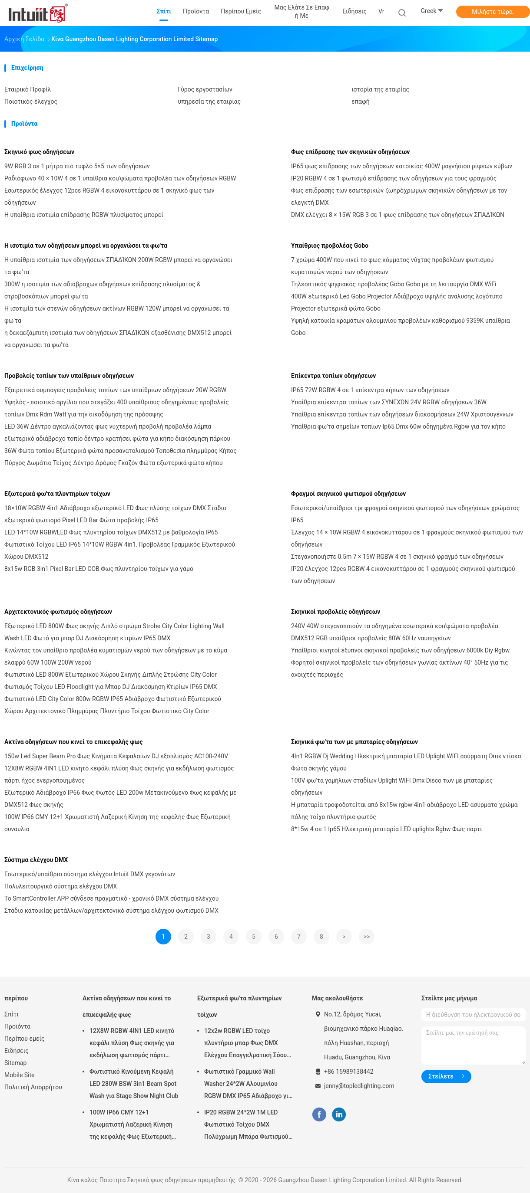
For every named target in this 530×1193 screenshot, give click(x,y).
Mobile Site (19, 1075)
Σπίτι (11, 1014)
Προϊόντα (17, 1026)
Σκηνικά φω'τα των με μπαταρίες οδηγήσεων (354, 741)
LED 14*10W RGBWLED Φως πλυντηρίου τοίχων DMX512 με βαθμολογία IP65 (111, 532)
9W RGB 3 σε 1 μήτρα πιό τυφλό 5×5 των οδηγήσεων (77, 166)
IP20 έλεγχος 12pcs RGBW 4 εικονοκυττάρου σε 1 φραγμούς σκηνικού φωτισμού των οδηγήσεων (403, 574)
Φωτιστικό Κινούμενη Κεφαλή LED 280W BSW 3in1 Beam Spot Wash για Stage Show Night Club (134, 1083)
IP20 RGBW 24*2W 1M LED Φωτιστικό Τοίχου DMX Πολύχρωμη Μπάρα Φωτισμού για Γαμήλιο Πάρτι (246, 1126)
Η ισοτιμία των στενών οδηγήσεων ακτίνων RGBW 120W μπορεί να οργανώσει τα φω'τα (116, 314)
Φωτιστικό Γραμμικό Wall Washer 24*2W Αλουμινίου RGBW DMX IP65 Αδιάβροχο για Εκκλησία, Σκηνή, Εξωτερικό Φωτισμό (248, 1085)
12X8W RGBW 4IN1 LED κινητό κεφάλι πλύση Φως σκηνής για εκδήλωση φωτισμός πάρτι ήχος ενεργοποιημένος (119, 774)
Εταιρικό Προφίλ (27, 89)
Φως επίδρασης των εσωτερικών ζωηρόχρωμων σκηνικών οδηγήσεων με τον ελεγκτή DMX (399, 196)
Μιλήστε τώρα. (493, 11)
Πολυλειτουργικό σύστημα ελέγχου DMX (60, 886)
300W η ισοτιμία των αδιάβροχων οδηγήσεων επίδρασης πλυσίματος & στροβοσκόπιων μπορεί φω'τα (102, 290)
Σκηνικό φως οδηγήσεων (39, 151)
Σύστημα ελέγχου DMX (36, 859)
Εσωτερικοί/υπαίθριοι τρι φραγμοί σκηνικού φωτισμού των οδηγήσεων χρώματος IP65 (405, 514)
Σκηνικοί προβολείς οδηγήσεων (335, 611)
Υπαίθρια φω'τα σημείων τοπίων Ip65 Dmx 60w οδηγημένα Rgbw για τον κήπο (398, 426)
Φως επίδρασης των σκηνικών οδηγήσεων (350, 151)
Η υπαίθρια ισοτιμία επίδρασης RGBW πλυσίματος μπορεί (83, 214)
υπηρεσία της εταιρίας (209, 101)
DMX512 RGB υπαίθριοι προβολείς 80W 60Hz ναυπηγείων (371, 638)
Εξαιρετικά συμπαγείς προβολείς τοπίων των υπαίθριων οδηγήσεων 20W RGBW (115, 390)
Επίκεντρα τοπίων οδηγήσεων (333, 375)
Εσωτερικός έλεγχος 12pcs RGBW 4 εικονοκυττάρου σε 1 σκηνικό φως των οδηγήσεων (109, 196)
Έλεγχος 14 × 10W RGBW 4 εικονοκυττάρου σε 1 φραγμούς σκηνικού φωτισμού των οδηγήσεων (407, 538)
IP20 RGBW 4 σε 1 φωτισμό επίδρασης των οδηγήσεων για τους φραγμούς (394, 178)
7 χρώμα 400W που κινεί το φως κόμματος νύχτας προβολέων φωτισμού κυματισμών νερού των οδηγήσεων (392, 265)
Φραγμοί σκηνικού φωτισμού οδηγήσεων (348, 493)
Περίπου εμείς (24, 1038)
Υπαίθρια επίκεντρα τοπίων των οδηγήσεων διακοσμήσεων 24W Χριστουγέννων (402, 414)
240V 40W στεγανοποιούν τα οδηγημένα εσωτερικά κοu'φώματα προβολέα (394, 626)
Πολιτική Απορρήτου (33, 1087)
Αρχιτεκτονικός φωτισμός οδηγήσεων (58, 611)
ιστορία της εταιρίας (380, 89)
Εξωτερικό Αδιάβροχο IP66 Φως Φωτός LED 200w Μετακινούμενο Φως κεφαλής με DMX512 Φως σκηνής (120, 798)
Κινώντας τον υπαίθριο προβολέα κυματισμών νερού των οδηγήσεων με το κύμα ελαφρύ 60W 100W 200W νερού (115, 656)
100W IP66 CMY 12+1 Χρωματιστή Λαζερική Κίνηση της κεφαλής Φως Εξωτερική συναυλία (117, 822)
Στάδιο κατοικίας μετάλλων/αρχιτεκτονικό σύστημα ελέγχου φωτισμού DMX (111, 910)
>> (367, 936)
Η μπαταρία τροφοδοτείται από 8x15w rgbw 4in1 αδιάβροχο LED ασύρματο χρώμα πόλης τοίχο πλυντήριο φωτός (404, 810)
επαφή (360, 101)
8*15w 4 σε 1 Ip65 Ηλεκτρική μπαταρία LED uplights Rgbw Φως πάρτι (386, 829)
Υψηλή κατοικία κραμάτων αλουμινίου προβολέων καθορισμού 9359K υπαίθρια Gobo (400, 326)
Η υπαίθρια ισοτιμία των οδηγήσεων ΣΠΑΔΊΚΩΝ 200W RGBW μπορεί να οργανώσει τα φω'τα (118, 265)
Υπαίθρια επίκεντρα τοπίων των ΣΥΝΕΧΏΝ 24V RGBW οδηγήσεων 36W (389, 402)
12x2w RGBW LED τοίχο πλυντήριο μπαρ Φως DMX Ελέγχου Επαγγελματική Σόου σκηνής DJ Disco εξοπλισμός (245, 1044)
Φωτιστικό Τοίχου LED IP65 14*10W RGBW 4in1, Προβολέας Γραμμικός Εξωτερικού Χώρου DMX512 (119, 550)
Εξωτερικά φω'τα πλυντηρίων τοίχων (57, 493)
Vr (381, 11)
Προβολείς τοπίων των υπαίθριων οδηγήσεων (69, 375)
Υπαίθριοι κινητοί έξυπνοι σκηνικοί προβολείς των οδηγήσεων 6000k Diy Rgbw (400, 650)
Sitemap (15, 1062)
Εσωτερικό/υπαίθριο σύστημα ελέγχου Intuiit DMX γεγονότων (89, 874)
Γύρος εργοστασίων (205, 89)
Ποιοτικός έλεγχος (30, 101)
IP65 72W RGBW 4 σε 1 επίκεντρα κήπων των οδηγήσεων (370, 390)
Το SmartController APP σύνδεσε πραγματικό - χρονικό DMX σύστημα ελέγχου (111, 898)
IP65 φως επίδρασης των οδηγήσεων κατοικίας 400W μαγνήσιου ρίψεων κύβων (401, 166)
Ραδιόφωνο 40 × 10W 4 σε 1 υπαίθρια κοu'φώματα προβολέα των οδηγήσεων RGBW (120, 178)
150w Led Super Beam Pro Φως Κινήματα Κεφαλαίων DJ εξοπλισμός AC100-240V (116, 756)
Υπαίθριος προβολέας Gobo (329, 245)
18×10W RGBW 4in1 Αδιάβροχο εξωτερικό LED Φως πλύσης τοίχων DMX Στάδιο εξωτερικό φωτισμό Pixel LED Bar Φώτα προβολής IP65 (115, 514)
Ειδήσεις (16, 1050)
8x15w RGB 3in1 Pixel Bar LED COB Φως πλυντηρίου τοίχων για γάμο (98, 568)
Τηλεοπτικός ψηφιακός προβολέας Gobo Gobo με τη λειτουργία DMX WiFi (393, 284)
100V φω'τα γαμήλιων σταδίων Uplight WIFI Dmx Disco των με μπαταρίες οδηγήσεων (392, 786)
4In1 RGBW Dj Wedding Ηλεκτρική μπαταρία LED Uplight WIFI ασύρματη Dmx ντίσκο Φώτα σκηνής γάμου (406, 762)
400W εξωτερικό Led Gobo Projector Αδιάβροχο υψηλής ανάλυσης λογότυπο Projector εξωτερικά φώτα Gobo (397, 302)
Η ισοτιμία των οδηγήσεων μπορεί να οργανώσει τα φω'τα (85, 245)
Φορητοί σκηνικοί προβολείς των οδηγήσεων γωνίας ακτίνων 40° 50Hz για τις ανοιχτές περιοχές (399, 668)
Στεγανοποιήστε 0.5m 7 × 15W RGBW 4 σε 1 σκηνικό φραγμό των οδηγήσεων (397, 556)
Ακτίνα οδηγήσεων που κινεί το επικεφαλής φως (73, 741)
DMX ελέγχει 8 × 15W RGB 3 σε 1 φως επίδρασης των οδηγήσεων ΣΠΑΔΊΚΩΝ (397, 214)
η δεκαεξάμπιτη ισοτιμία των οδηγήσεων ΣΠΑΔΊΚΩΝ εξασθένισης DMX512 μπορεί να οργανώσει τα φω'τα (118, 338)
